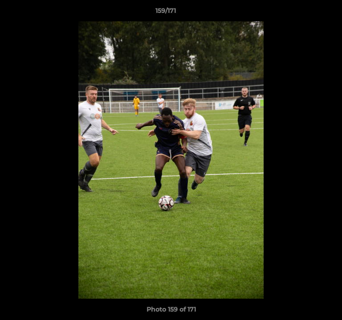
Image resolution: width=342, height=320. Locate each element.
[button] (310, 13)
